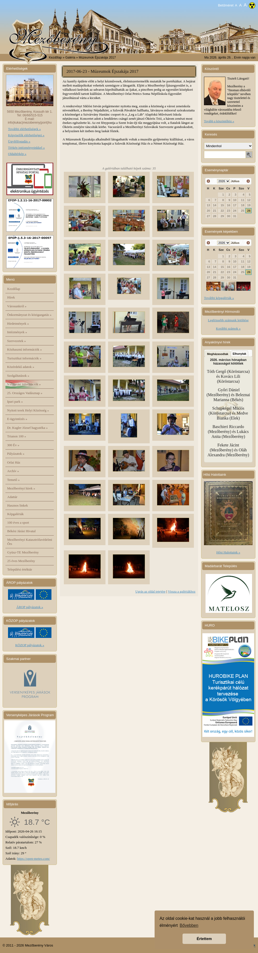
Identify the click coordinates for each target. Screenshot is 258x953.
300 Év (13, 445)
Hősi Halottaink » (228, 552)
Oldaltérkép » (17, 154)
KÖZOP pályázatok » (29, 645)
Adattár (12, 497)
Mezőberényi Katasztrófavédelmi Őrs (29, 542)
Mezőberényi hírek (21, 488)
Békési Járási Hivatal (21, 531)
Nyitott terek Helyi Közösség (28, 410)
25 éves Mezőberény (21, 561)
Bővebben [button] (189, 925)
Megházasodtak (217, 353)
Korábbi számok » (228, 328)
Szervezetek (16, 341)
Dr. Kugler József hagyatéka (27, 428)
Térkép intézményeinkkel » (26, 148)
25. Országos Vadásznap (24, 393)
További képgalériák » (219, 298)
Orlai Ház (13, 462)
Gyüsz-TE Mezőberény (23, 552)
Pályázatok (16, 454)
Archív (13, 471)
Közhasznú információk (24, 349)
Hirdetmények (18, 323)
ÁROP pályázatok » (29, 607)
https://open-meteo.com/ (33, 858)
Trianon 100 (16, 436)
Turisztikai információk (24, 358)
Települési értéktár (19, 569)
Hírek (11, 297)
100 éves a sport (18, 522)
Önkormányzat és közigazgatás (29, 315)
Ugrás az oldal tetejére (150, 591)
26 (249, 210)
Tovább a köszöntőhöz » (219, 121)
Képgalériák (15, 514)
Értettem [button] (204, 939)
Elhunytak (239, 353)
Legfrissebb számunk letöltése (228, 320)
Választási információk (24, 384)
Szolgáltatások (18, 376)
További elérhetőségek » (24, 129)
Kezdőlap (55, 57)
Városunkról (17, 306)
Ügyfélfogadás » (19, 141)
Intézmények (17, 332)
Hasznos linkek (17, 505)
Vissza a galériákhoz (181, 591)
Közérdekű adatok (20, 367)
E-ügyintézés (17, 419)
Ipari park (15, 401)
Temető (13, 480)
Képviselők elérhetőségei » (26, 135)
